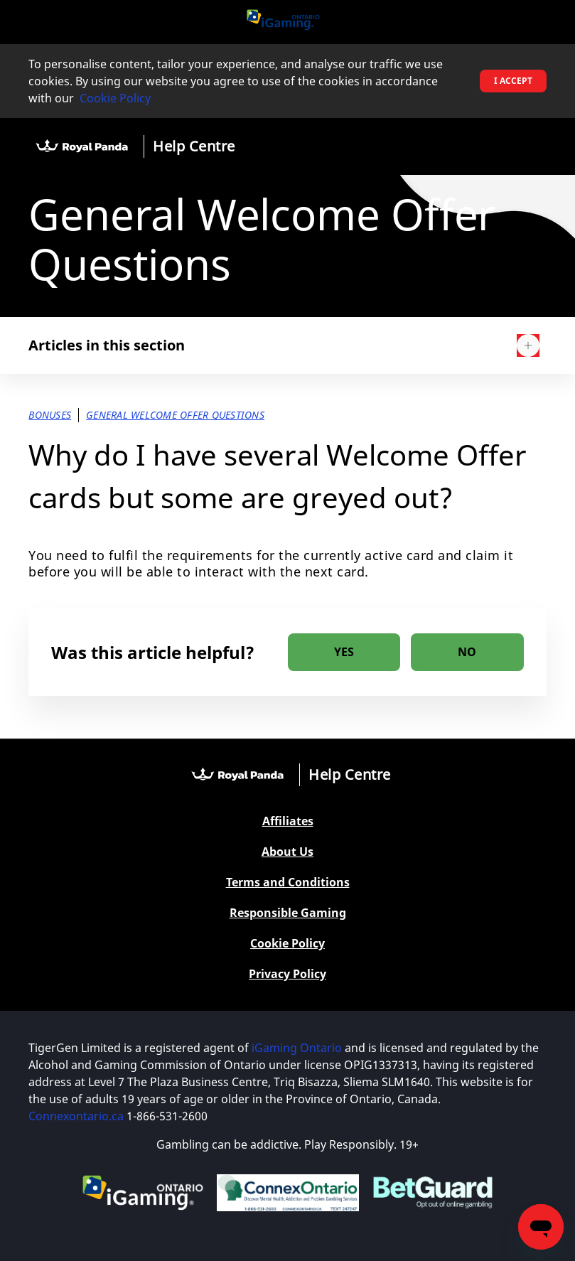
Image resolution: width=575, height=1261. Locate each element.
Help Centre (194, 146)
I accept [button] (513, 81)
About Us (287, 852)
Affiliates (287, 821)
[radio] (344, 652)
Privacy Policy (287, 974)
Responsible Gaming (288, 913)
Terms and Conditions (288, 882)
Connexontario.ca (76, 1116)
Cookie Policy (115, 98)
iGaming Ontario (297, 1048)
